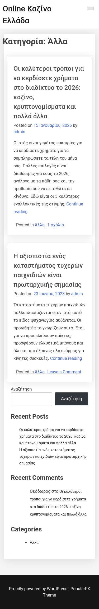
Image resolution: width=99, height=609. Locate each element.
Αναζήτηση (21, 389)
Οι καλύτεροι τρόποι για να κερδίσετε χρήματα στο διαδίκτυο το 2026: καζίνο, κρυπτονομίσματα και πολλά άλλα (52, 436)
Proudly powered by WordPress (38, 588)
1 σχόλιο (55, 224)
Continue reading (66, 358)
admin (19, 131)
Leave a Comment (64, 371)
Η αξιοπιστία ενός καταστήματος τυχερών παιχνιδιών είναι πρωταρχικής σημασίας (53, 456)
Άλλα (40, 224)
